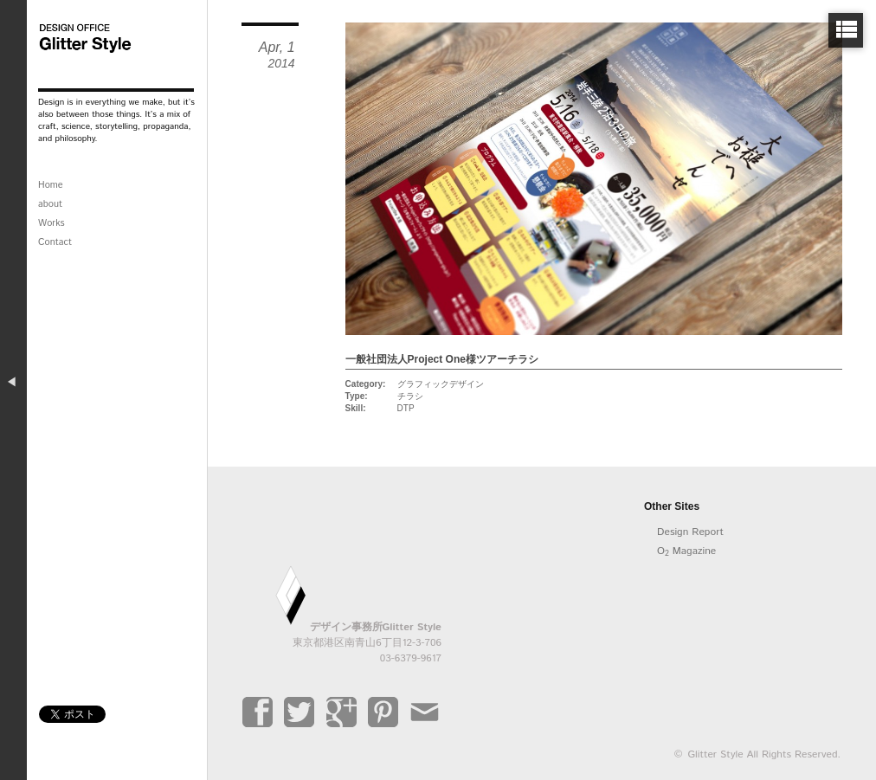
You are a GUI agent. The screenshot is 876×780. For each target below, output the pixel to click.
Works (51, 223)
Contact (55, 242)
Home (50, 185)
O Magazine (686, 551)
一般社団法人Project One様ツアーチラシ (441, 359)
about (50, 204)
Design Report (690, 532)
